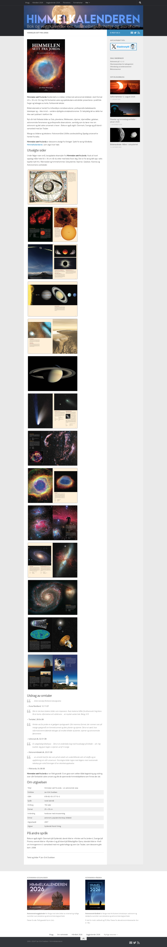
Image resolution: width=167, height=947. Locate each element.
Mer (87, 3)
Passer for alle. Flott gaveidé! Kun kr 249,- (41, 920)
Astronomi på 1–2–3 (117, 62)
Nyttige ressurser (110, 935)
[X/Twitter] (135, 32)
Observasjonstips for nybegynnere (121, 64)
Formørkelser (78, 3)
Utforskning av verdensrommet (120, 67)
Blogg (27, 3)
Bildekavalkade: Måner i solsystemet (124, 144)
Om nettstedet (62, 935)
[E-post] (132, 32)
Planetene (66, 3)
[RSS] (138, 32)
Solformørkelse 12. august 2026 (122, 97)
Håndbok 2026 (37, 3)
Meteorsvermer (115, 69)
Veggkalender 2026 (53, 3)
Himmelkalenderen (35, 144)
